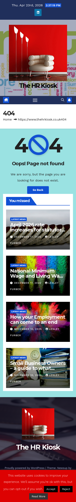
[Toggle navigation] (35, 100)
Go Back (38, 189)
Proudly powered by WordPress (25, 467)
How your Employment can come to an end (37, 319)
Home (7, 119)
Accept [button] (50, 489)
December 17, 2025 (28, 236)
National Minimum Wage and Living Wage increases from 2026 (37, 276)
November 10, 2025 (28, 329)
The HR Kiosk (38, 85)
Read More (38, 496)
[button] (62, 100)
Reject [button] (66, 489)
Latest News (18, 219)
